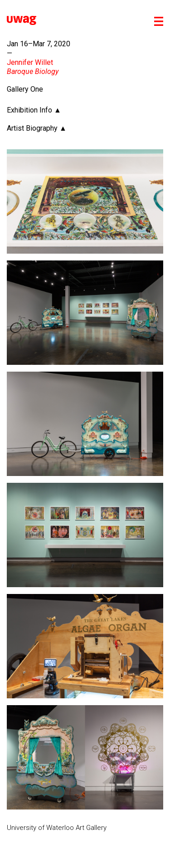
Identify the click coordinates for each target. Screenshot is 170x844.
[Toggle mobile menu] (159, 21)
